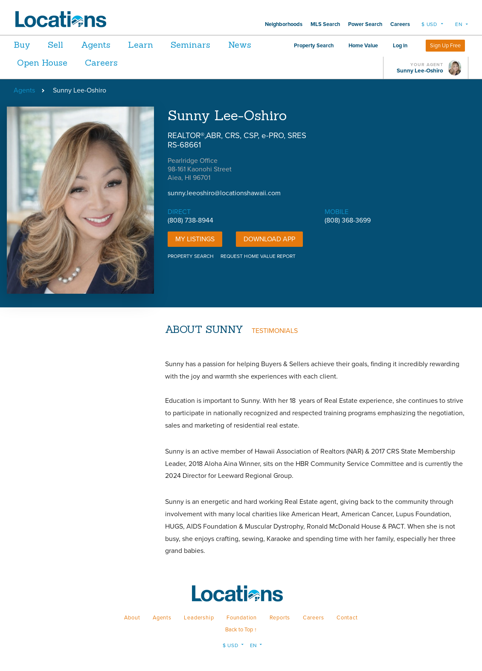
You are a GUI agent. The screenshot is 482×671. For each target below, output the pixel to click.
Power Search (365, 24)
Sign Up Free (445, 45)
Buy (22, 44)
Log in (400, 45)
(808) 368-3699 (348, 220)
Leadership (199, 617)
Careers (400, 24)
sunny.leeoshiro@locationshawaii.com (224, 193)
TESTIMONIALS (275, 331)
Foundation (241, 617)
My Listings (195, 239)
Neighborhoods (283, 24)
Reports (280, 617)
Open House (88, 62)
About (132, 617)
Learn (156, 44)
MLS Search (325, 24)
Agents (106, 44)
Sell (61, 44)
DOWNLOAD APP (269, 239)
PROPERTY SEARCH (191, 256)
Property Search (314, 45)
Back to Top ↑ (241, 629)
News (28, 62)
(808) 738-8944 (190, 220)
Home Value (363, 45)
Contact (347, 617)
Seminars (212, 44)
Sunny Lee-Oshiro (420, 70)
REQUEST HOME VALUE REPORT (258, 256)
